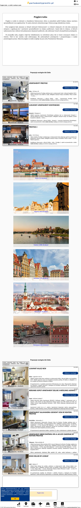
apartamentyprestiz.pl (40, 3)
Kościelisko (6, 414)
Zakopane (6, 436)
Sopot (5, 392)
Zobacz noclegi (70, 88)
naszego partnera (64, 100)
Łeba (4, 85)
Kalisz (4, 370)
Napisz (79, 507)
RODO (2, 496)
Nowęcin (5, 107)
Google (3, 490)
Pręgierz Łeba (40, 493)
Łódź (4, 458)
